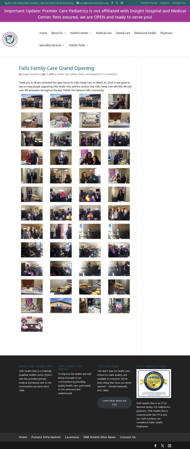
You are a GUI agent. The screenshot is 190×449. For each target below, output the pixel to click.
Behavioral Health (145, 33)
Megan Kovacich (31, 74)
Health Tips (63, 74)
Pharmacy (166, 33)
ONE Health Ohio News (99, 437)
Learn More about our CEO (114, 402)
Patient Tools (77, 45)
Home (43, 33)
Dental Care (123, 33)
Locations (72, 437)
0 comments (110, 74)
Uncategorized (93, 74)
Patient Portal (149, 3)
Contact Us (178, 3)
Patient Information (46, 437)
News (81, 74)
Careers (164, 3)
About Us (57, 33)
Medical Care (104, 33)
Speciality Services (50, 45)
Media (73, 74)
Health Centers (79, 33)
